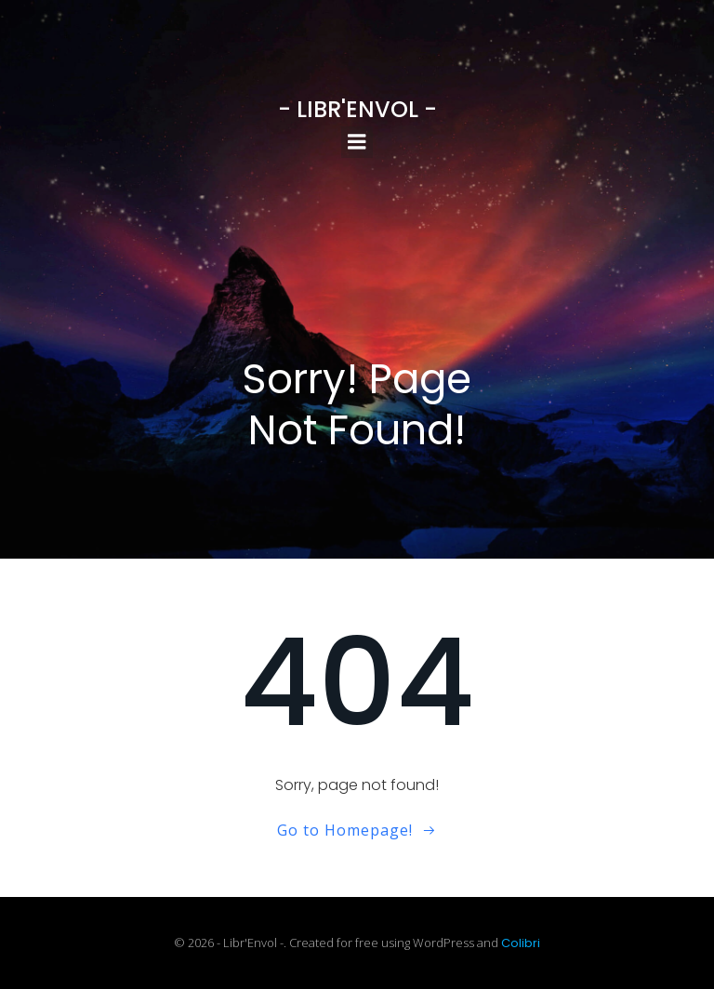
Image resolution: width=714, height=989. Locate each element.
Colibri (520, 943)
